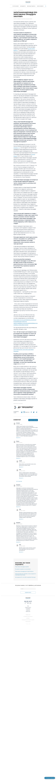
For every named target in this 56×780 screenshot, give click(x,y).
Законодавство (23, 6)
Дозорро (28, 618)
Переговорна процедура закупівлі (22, 572)
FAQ (28, 605)
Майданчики (28, 614)
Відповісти (18, 443)
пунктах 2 (16, 153)
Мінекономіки (28, 621)
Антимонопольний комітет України (28, 619)
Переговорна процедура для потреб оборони (24, 577)
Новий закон (28, 611)
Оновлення (28, 610)
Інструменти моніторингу (28, 616)
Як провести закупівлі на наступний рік (23, 575)
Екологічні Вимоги (40, 6)
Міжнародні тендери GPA (31, 6)
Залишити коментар (33, 426)
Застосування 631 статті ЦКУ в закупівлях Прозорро (25, 583)
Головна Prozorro (28, 607)
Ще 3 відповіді (19, 487)
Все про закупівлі (16, 6)
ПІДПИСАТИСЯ (28, 592)
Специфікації (28, 608)
